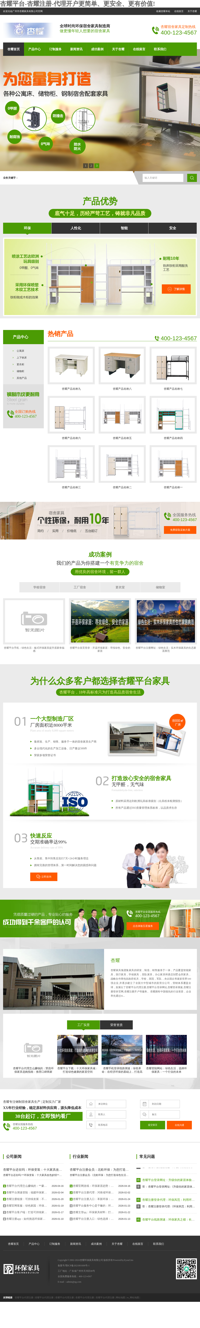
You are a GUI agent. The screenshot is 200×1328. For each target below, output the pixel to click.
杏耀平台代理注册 (24, 1297)
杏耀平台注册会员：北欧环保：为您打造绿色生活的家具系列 (111, 1169)
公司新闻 (14, 1156)
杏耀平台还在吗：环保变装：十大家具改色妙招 (35, 1169)
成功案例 (97, 49)
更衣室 (120, 587)
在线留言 (179, 11)
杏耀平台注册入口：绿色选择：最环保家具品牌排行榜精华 (93, 1218)
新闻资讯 (76, 49)
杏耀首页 (13, 49)
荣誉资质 (116, 1025)
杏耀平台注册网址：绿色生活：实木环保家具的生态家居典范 (166, 625)
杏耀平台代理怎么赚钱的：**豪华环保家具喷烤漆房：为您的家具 (26, 1185)
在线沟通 (179, 1125)
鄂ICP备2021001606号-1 (77, 1265)
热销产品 (60, 333)
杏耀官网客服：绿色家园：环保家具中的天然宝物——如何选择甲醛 (26, 1205)
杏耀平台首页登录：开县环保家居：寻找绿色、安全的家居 (100, 625)
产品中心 (34, 49)
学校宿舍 (39, 587)
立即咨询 (43, 877)
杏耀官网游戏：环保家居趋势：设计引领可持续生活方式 (93, 1185)
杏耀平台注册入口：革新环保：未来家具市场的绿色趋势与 (93, 1199)
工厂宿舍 (80, 587)
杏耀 (115, 960)
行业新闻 (80, 1156)
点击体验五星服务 (143, 926)
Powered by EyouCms (123, 1260)
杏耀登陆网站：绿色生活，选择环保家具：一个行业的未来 (166, 1054)
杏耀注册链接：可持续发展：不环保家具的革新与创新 (26, 1199)
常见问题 (147, 1156)
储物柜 (20, 371)
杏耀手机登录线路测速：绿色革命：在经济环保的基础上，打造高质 (122, 1055)
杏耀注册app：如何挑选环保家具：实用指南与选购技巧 (26, 1218)
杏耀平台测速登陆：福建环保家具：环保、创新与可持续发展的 (26, 1192)
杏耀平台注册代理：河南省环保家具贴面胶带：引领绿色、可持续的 (93, 1192)
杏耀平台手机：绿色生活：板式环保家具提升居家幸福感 (34, 625)
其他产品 (22, 378)
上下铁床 (22, 357)
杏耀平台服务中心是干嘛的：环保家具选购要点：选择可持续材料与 (93, 1205)
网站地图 (120, 1297)
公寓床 (20, 350)
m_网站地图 (133, 1297)
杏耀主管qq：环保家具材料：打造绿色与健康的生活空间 (93, 1212)
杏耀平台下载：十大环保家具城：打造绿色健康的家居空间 (77, 1054)
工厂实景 (83, 1025)
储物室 (160, 587)
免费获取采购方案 (180, 529)
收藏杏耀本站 (163, 11)
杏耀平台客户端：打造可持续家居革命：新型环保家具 (26, 1212)
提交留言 (152, 1125)
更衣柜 (20, 364)
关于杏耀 (192, 11)
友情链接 (7, 1297)
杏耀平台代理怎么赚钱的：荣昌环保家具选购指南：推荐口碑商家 (33, 1054)
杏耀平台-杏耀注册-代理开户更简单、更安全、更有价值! (77, 3)
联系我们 (160, 49)
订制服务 (55, 49)
